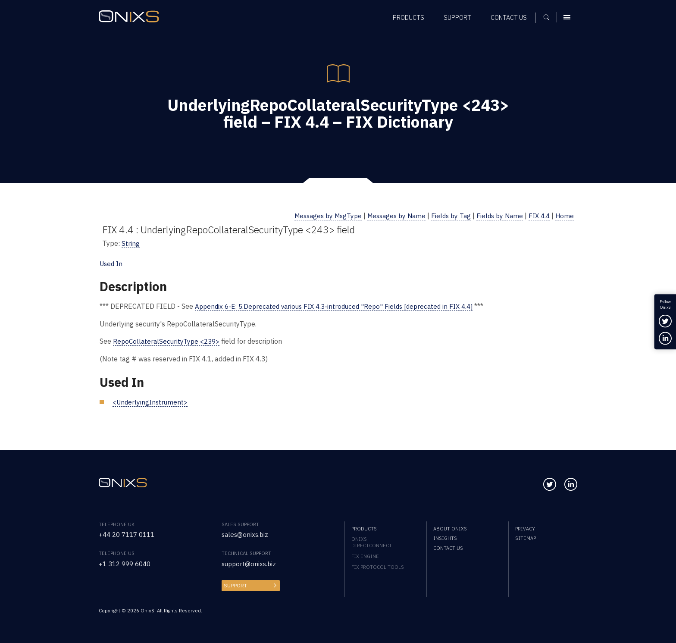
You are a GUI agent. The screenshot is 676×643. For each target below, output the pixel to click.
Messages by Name (388, 215)
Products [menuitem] (364, 527)
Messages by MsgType (315, 215)
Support (234, 583)
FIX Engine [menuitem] (365, 555)
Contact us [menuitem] (448, 546)
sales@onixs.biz (246, 533)
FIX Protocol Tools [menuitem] (377, 566)
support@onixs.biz (250, 562)
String (131, 242)
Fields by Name (496, 215)
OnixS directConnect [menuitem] (371, 541)
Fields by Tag (445, 215)
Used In (112, 262)
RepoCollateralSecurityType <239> (168, 340)
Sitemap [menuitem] (525, 537)
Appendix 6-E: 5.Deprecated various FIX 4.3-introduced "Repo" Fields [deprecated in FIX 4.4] (341, 305)
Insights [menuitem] (445, 537)
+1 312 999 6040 (127, 562)
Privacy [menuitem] (525, 527)
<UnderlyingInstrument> (151, 400)
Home (564, 215)
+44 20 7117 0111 (129, 533)
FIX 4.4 (537, 215)
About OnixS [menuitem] (450, 527)
